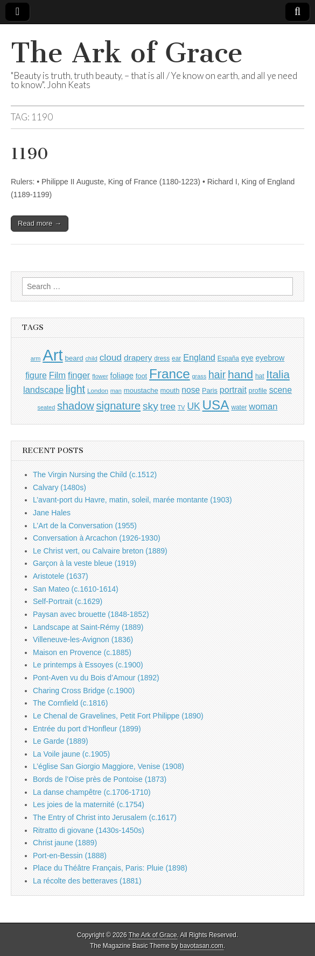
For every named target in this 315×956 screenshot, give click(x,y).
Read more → (39, 223)
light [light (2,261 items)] (75, 389)
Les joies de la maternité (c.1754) (88, 804)
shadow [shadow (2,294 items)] (75, 406)
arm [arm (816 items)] (36, 358)
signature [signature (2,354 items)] (118, 406)
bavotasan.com (201, 946)
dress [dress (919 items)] (162, 358)
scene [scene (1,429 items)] (280, 389)
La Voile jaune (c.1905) (71, 754)
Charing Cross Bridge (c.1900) (84, 690)
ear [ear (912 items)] (176, 358)
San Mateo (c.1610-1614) (75, 589)
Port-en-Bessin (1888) (70, 855)
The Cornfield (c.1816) (70, 703)
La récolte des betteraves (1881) (87, 880)
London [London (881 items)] (97, 390)
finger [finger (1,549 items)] (79, 375)
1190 (29, 153)
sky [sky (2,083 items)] (150, 406)
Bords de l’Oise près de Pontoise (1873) (99, 779)
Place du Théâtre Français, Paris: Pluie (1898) (110, 868)
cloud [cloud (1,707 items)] (111, 357)
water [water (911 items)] (239, 407)
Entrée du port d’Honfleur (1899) (87, 728)
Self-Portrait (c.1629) (67, 601)
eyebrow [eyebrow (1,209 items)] (269, 358)
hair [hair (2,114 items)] (217, 374)
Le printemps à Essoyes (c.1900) (88, 664)
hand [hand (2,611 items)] (240, 374)
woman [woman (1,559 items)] (263, 406)
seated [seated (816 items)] (46, 407)
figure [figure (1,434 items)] (36, 375)
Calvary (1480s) (59, 487)
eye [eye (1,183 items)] (247, 358)
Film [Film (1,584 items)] (57, 375)
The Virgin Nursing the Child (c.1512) (95, 474)
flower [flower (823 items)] (100, 376)
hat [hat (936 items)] (259, 376)
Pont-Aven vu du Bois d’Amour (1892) (96, 677)
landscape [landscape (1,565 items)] (43, 389)
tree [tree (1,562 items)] (168, 406)
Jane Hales (52, 512)
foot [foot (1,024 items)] (141, 376)
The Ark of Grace (127, 53)
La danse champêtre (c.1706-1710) (92, 792)
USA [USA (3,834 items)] (215, 405)
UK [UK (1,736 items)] (193, 406)
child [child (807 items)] (91, 358)
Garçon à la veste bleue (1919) (84, 563)
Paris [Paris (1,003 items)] (210, 390)
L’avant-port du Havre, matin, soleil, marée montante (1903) (132, 499)
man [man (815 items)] (116, 390)
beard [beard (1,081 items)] (74, 358)
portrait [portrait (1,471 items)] (233, 389)
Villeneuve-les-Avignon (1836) (83, 639)
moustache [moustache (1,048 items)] (141, 390)
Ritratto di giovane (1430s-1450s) (88, 830)
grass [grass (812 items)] (199, 376)
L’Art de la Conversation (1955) (85, 525)
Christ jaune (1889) (65, 842)
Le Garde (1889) (60, 741)
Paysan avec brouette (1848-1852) (91, 614)
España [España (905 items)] (228, 358)
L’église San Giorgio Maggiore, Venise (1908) (108, 766)
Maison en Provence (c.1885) (82, 652)
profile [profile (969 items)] (258, 390)
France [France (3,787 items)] (169, 373)
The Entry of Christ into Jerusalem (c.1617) (105, 817)
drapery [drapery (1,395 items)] (138, 357)
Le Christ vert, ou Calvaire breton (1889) (100, 551)
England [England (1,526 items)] (199, 357)
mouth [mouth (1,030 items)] (170, 390)
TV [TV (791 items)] (181, 407)
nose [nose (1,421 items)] (190, 389)
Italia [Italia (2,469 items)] (278, 374)
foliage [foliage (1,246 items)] (122, 375)
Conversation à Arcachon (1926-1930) (96, 538)
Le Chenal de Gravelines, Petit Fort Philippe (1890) (118, 715)
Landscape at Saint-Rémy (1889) (88, 627)
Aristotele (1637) (60, 576)
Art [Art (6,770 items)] (52, 355)
